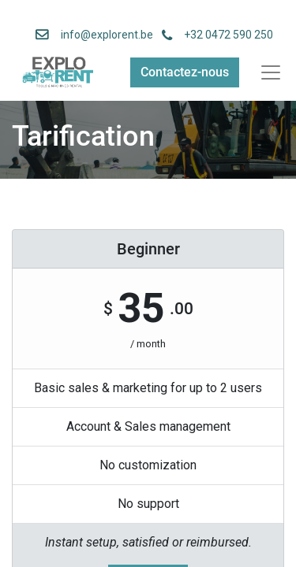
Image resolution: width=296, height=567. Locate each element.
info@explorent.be (102, 34)
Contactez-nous (185, 72)
